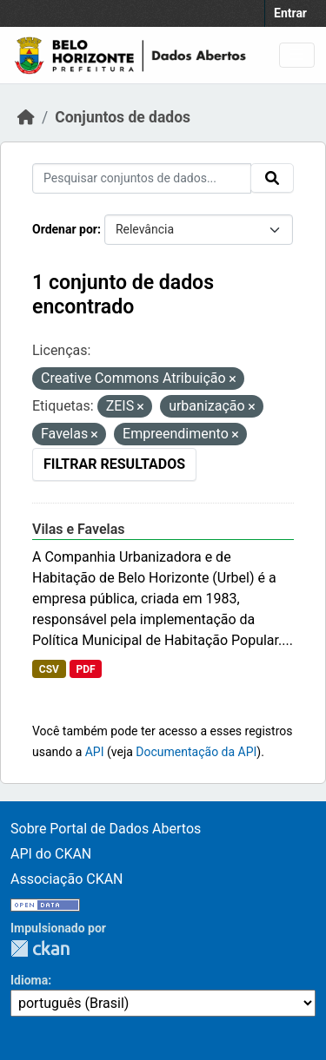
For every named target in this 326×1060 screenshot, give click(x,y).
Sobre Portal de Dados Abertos (105, 828)
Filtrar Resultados (114, 464)
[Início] (26, 117)
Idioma (29, 980)
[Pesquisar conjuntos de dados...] (141, 178)
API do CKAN (50, 854)
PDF (85, 669)
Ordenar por (64, 229)
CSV (49, 669)
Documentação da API (196, 752)
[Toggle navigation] (297, 55)
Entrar (290, 13)
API (94, 752)
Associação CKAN (66, 879)
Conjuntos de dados (122, 117)
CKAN (40, 948)
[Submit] (272, 178)
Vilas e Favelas (78, 529)
